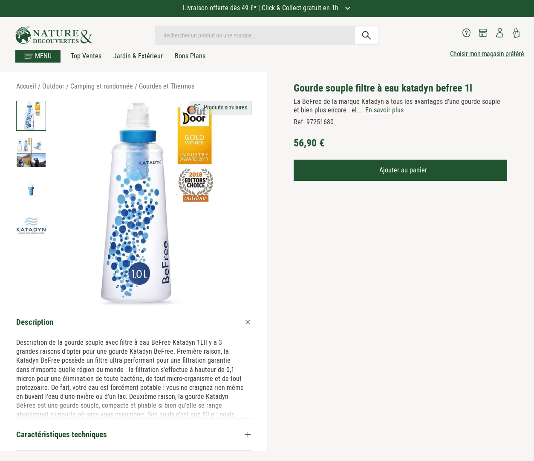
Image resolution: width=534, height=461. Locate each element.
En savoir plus (384, 110)
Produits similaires (225, 107)
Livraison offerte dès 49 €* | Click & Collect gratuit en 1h (261, 8)
